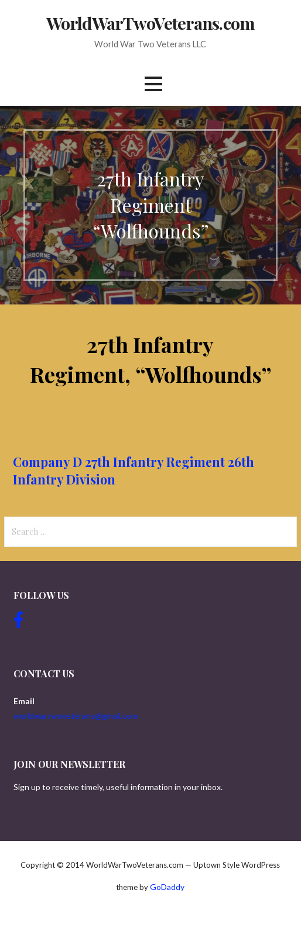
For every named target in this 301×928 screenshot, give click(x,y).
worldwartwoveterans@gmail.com (75, 716)
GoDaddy (167, 887)
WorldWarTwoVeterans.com (150, 23)
